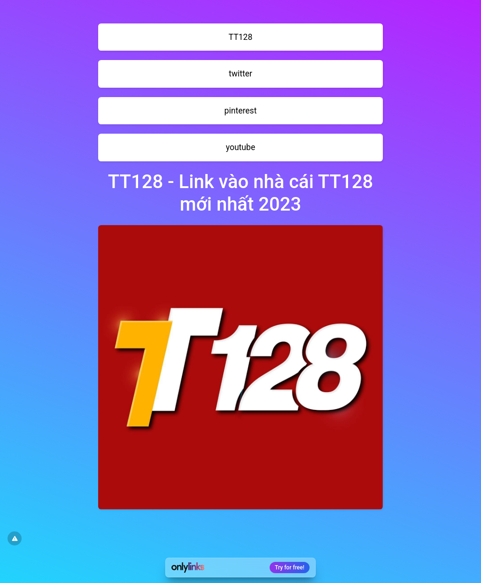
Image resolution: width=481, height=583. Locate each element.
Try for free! (289, 567)
